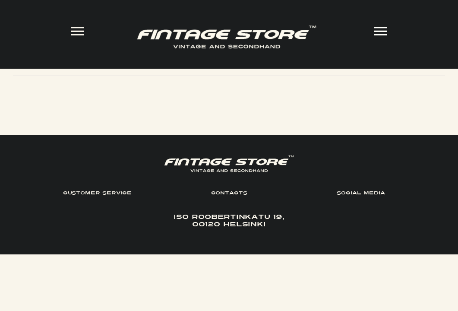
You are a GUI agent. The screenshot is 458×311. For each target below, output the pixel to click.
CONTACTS (229, 193)
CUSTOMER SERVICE (97, 193)
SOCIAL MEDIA (361, 193)
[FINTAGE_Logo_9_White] (226, 29)
